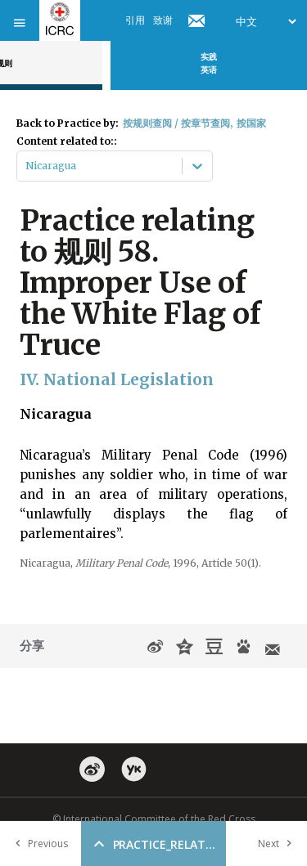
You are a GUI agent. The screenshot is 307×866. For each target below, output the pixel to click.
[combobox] (26, 166)
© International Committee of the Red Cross (153, 819)
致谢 (163, 20)
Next (278, 843)
